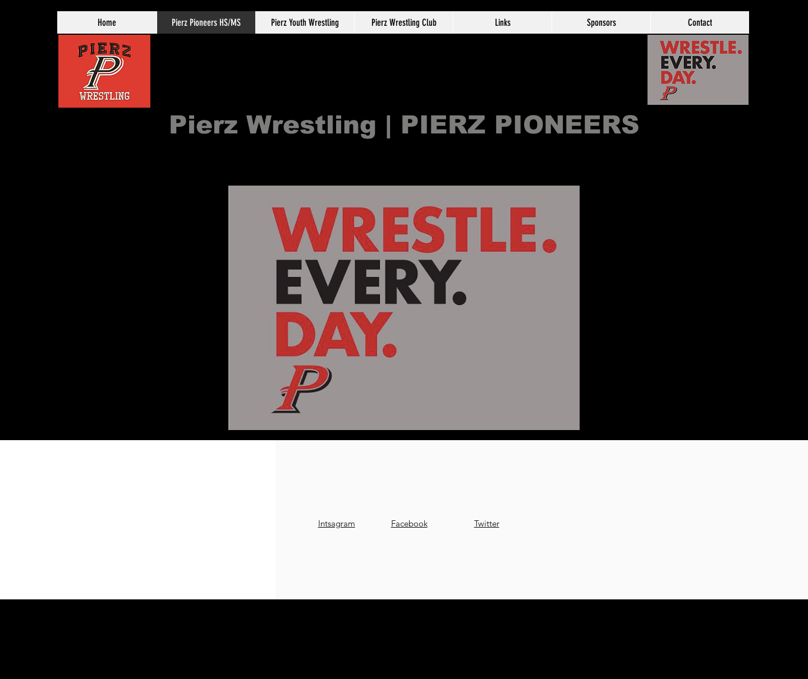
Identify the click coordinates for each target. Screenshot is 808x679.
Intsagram (336, 523)
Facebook (409, 523)
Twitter (486, 523)
